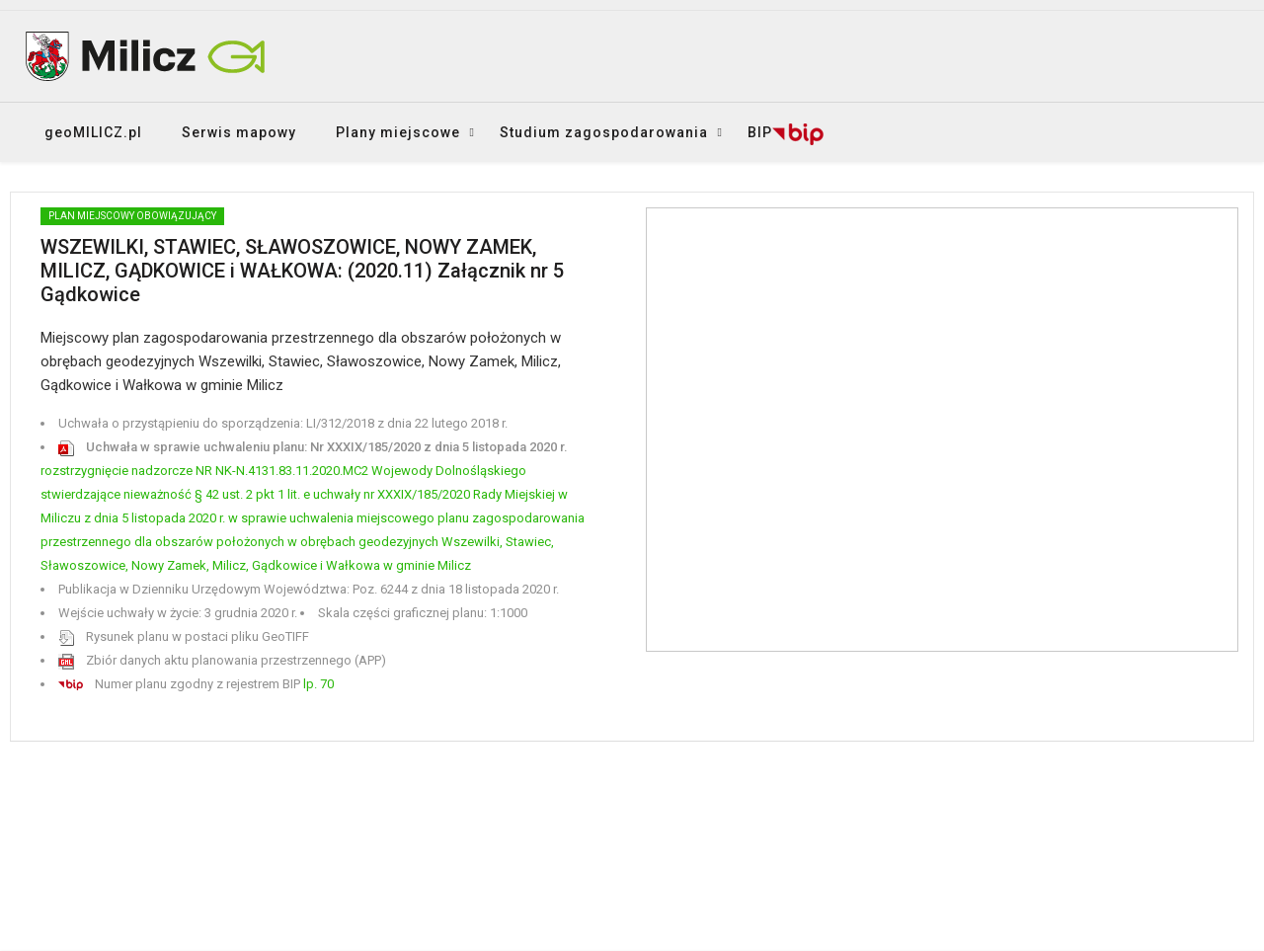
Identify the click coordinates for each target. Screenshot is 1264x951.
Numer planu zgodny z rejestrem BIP (196, 683)
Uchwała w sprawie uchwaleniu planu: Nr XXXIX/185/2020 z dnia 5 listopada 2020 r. (313, 446)
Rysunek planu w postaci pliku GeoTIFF (183, 636)
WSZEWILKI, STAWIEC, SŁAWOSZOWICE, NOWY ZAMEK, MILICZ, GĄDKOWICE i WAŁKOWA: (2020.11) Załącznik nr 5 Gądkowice (302, 270)
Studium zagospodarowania (604, 132)
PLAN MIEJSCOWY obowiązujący (132, 215)
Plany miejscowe (398, 132)
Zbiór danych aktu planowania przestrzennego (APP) (222, 660)
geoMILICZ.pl (93, 132)
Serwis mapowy (239, 132)
